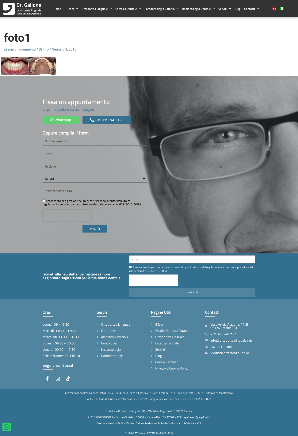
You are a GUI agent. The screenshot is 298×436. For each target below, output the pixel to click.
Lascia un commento (20, 49)
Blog (237, 8)
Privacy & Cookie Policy (160, 433)
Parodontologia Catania (161, 8)
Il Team (71, 8)
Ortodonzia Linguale (97, 8)
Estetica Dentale (128, 8)
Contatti (251, 8)
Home (57, 8)
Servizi (224, 8)
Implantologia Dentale (198, 8)
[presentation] (67, 215)
